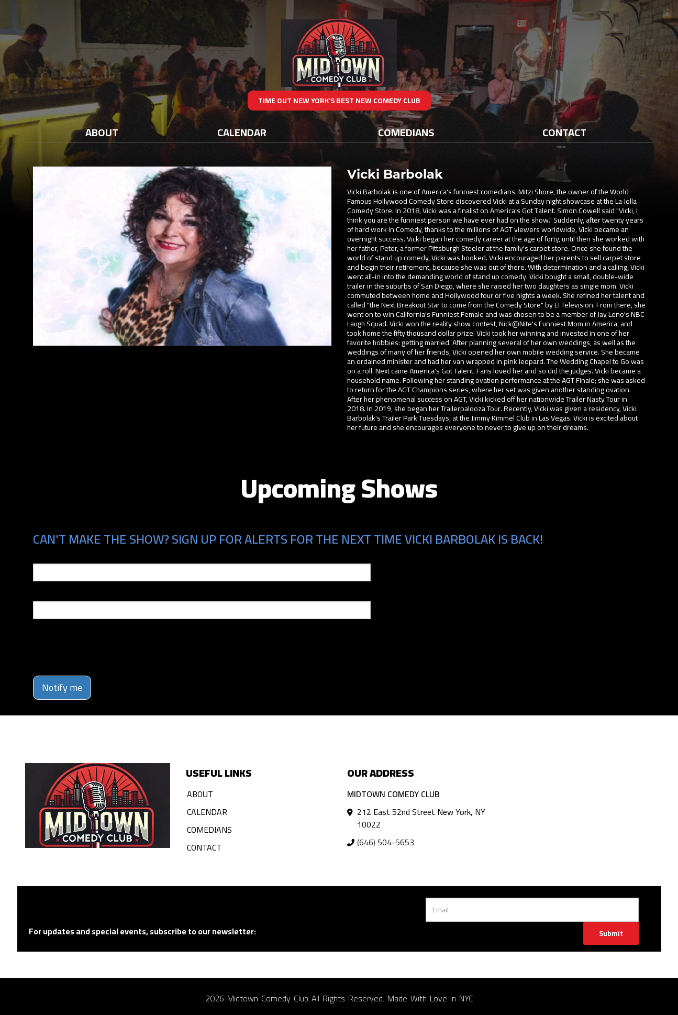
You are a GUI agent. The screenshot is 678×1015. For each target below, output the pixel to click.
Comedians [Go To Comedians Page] (406, 132)
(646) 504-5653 (385, 842)
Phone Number (58, 594)
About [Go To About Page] (101, 132)
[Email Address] (532, 910)
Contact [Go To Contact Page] (564, 132)
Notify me (62, 687)
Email (42, 556)
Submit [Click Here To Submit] (611, 933)
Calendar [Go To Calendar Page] (241, 132)
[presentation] (112, 647)
